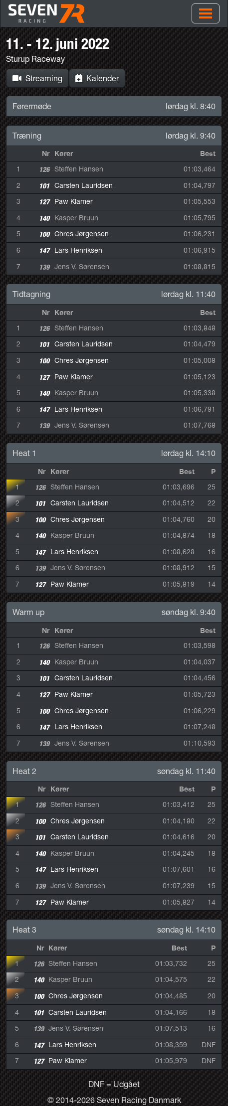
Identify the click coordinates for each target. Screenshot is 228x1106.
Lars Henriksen (78, 250)
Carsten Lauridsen (83, 185)
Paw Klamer (73, 201)
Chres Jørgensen (81, 234)
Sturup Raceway (35, 58)
